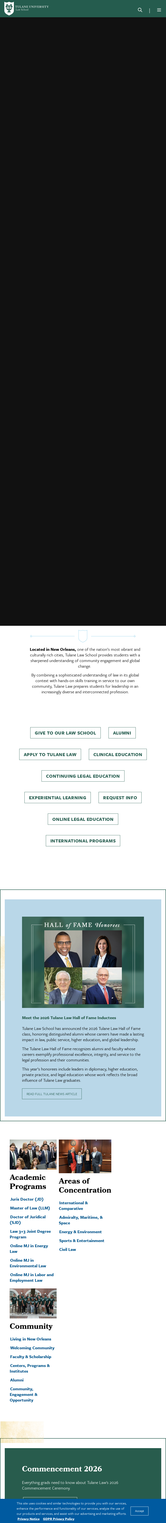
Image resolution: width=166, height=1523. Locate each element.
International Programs (83, 822)
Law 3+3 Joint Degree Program (30, 1215)
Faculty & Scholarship (30, 1338)
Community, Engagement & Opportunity (23, 1375)
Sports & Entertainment (81, 1222)
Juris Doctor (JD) (27, 1181)
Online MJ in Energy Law (29, 1230)
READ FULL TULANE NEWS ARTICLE (52, 1075)
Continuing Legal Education (83, 757)
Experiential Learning (57, 779)
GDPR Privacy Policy (58, 1518)
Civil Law (67, 1231)
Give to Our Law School (65, 714)
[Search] (140, 10)
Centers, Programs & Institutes (30, 1350)
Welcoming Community (33, 1329)
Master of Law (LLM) (30, 1189)
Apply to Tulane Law (50, 736)
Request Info (120, 779)
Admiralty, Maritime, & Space (81, 1201)
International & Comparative (73, 1187)
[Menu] (159, 10)
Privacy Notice (29, 1518)
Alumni (122, 714)
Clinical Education (117, 736)
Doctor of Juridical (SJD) (28, 1201)
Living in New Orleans (30, 1320)
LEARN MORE (50, 1484)
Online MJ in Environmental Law (28, 1244)
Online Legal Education (83, 801)
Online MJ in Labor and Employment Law (32, 1259)
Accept (139, 1511)
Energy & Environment (80, 1213)
